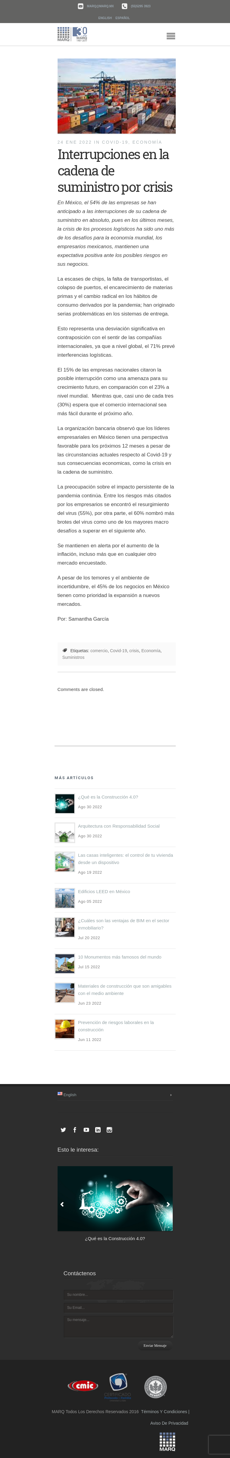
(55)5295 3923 (141, 6)
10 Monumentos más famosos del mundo (120, 956)
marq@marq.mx (100, 6)
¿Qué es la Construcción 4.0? (108, 796)
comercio (99, 650)
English (105, 18)
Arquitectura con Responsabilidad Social (119, 826)
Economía (147, 142)
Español (122, 18)
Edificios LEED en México (104, 891)
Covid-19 (118, 650)
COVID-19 (115, 142)
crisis (134, 650)
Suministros (73, 657)
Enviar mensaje (155, 1345)
